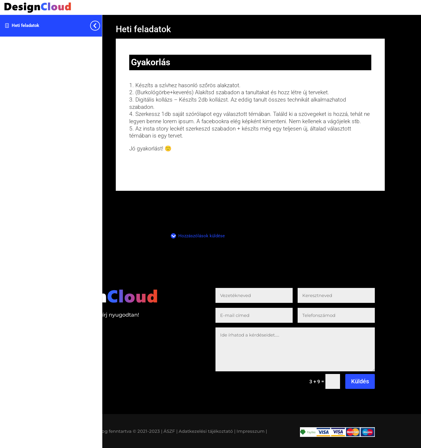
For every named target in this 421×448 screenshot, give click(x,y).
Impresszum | (252, 431)
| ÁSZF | (169, 431)
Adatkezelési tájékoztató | (207, 431)
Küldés (360, 381)
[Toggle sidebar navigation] (100, 26)
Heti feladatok (25, 25)
